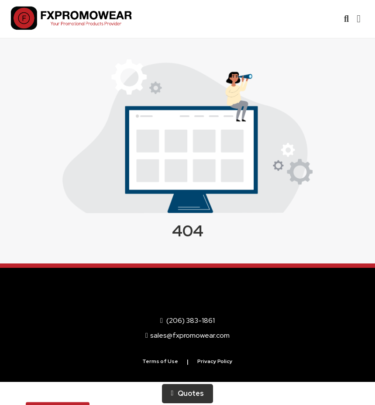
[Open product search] (346, 18)
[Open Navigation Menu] (359, 18)
